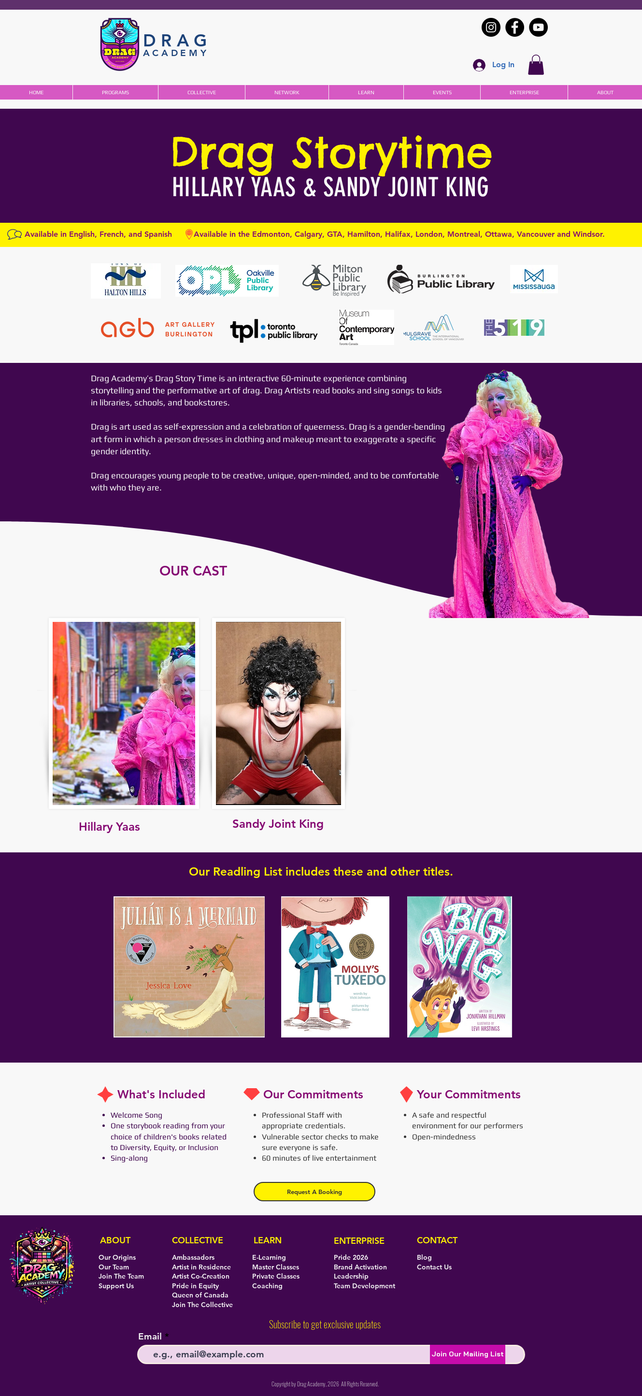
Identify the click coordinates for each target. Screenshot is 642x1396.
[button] (536, 65)
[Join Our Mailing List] (467, 1354)
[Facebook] (514, 27)
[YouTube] (538, 27)
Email (150, 1336)
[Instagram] (491, 27)
